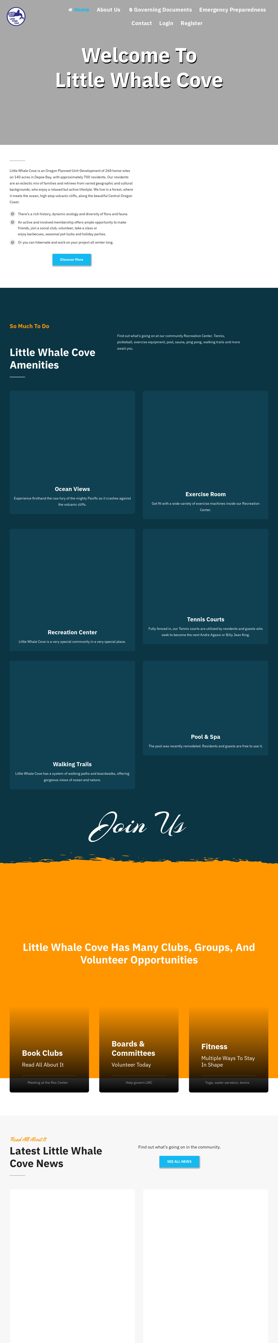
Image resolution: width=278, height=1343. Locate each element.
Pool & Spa (205, 736)
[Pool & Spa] (205, 664)
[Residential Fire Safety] (72, 1192)
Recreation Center (72, 632)
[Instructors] (228, 1049)
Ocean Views (72, 489)
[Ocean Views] (72, 394)
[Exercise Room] (205, 394)
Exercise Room (206, 494)
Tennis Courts (205, 619)
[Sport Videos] (49, 1049)
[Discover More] (72, 259)
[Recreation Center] (72, 532)
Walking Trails (72, 764)
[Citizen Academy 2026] (205, 1192)
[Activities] (139, 1049)
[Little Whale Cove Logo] (16, 8)
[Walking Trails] (72, 664)
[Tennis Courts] (205, 532)
